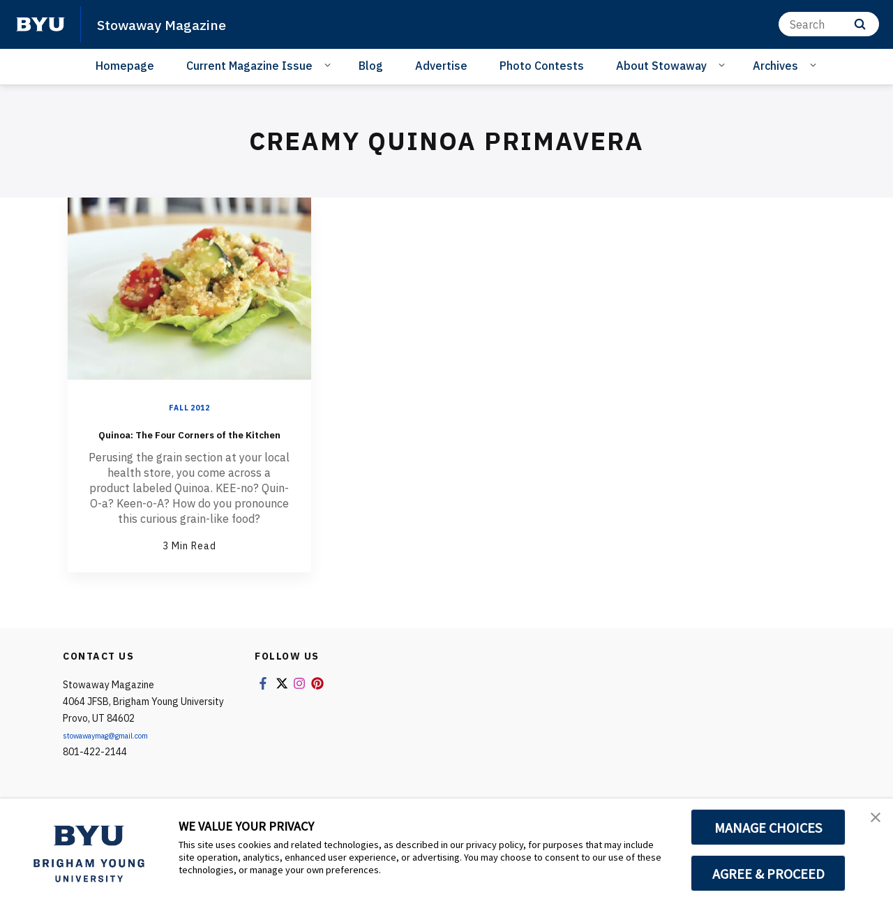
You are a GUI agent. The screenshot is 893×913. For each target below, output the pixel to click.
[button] (870, 824)
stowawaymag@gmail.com (122, 756)
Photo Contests (542, 66)
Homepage (125, 66)
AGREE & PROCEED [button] (768, 873)
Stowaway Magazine (175, 24)
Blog (371, 66)
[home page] (40, 24)
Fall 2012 (189, 407)
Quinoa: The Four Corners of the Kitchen (189, 442)
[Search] (829, 24)
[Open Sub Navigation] (329, 65)
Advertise (441, 66)
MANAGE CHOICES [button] (768, 827)
